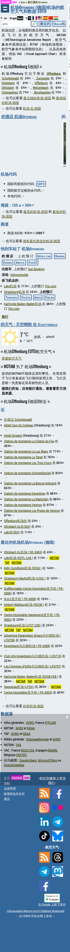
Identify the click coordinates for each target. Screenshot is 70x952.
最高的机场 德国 (35, 211)
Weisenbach (41, 87)
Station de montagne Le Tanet (23, 457)
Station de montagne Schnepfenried (27, 473)
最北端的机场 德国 (37, 98)
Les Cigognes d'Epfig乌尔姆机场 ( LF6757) (32, 666)
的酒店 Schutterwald (18, 419)
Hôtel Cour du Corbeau (18, 425)
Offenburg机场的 (15, 520)
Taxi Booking (36, 269)
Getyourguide (19, 274)
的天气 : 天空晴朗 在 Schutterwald (29, 324)
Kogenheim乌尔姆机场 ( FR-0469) (27, 646)
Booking (60, 256)
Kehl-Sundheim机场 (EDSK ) (23, 568)
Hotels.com (44, 256)
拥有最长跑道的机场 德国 (41, 241)
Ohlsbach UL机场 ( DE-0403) (23, 552)
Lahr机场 (10, 286)
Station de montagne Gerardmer (24, 493)
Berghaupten (42, 92)
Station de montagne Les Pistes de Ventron (32, 510)
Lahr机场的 (12, 532)
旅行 (5, 316)
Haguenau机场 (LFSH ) (19, 686)
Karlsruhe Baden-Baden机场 (22, 304)
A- (2, 17)
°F (29, 18)
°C (26, 18)
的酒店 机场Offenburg (19, 116)
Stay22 (32, 262)
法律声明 (10, 788)
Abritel (20, 262)
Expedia (7, 262)
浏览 (5, 8)
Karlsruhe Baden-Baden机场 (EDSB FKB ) (31, 676)
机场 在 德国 (32, 108)
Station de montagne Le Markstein (26, 499)
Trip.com (50, 286)
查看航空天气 (12, 358)
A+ (5, 18)
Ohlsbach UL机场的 (17, 526)
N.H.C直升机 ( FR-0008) (20, 599)
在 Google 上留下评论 (52, 904)
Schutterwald (10, 78)
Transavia (11, 297)
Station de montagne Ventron (23, 505)
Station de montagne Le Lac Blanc (26, 451)
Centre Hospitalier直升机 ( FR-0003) (28, 692)
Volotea (26, 297)
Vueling (49, 297)
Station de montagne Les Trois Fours (28, 462)
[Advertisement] (35, 749)
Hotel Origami (13, 435)
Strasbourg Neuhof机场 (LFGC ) (25, 578)
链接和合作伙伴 (14, 794)
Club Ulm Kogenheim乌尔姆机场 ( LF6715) (32, 656)
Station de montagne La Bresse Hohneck (30, 483)
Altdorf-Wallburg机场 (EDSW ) (24, 604)
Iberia (37, 297)
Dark (20, 18)
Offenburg (54, 73)
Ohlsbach (8, 87)
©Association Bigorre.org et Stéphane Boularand (35, 911)
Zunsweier (43, 78)
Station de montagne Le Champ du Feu (29, 441)
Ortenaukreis (10, 92)
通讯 (7, 799)
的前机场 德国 (33, 706)
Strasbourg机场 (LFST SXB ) (22, 625)
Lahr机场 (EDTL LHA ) (18, 558)
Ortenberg (8, 83)
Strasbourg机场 (14, 292)
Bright (13, 18)
